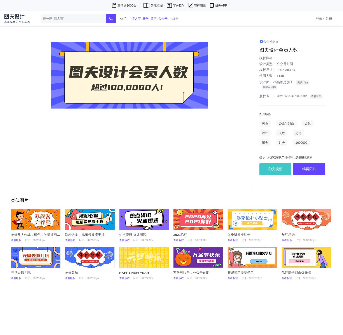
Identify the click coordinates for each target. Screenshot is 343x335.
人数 (282, 133)
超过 (299, 133)
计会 (282, 142)
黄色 (265, 123)
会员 (308, 123)
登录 (320, 18)
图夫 (265, 142)
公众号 (163, 18)
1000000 (302, 142)
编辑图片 (309, 169)
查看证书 (316, 96)
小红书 (173, 18)
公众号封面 (285, 64)
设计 (265, 133)
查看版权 (16, 240)
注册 (329, 18)
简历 (153, 18)
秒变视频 (275, 169)
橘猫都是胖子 (283, 82)
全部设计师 (269, 87)
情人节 (136, 18)
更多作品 (302, 82)
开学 (146, 18)
